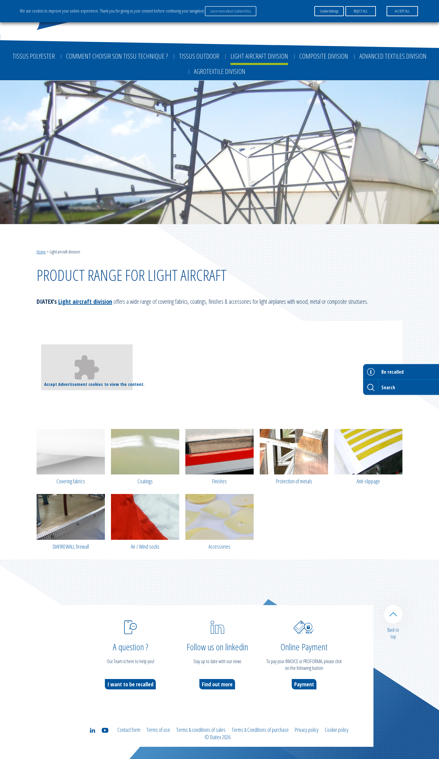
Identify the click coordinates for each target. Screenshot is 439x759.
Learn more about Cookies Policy (230, 11)
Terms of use (158, 729)
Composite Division (323, 55)
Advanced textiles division (393, 55)
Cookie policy (336, 729)
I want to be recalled (130, 684)
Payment (304, 684)
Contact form (128, 729)
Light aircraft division (259, 55)
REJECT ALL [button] (361, 11)
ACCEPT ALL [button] (402, 11)
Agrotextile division (219, 71)
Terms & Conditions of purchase (260, 729)
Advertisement (72, 384)
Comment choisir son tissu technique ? (117, 55)
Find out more (217, 684)
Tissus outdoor (199, 55)
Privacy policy (307, 729)
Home (41, 252)
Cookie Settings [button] (329, 11)
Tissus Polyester (33, 55)
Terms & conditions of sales (201, 729)
